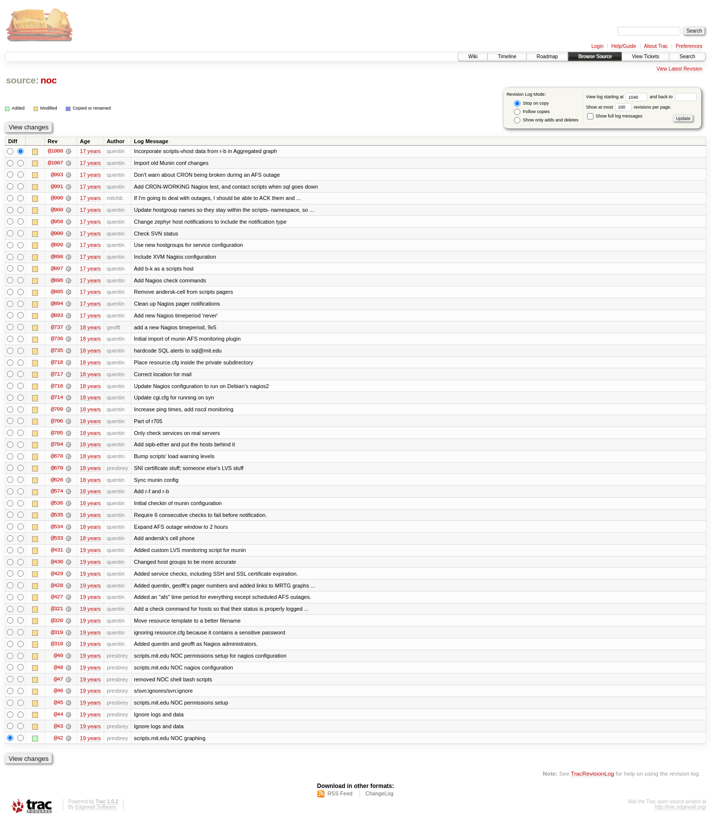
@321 (57, 613)
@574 (57, 495)
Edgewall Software (95, 813)
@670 (57, 471)
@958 (57, 222)
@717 (57, 376)
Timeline (507, 56)
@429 (57, 578)
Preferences (689, 46)
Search (687, 56)
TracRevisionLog (592, 779)
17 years (90, 151)
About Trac (656, 46)
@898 (57, 258)
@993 (57, 175)
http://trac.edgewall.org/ (680, 813)
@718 (57, 364)
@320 (57, 625)
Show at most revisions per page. (629, 107)
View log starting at (618, 96)
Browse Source (595, 56)
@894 (57, 305)
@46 (58, 696)
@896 (57, 281)
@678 (57, 459)
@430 (57, 566)
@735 (57, 352)
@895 (57, 293)
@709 (57, 412)
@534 (57, 530)
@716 (57, 388)
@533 (57, 542)
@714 (57, 400)
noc (48, 80)
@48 (58, 672)
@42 (58, 743)
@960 (57, 210)
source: (22, 80)
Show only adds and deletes (546, 120)
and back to (673, 96)
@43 (58, 732)
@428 (57, 589)
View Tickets (645, 56)
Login (597, 46)
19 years (90, 554)
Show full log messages (614, 116)
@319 (57, 637)
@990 (57, 198)
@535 (57, 518)
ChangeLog (379, 799)
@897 (57, 270)
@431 (57, 554)
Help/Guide (623, 46)
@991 (57, 187)
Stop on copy (531, 103)
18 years (90, 329)
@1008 (55, 151)
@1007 (55, 163)
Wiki (472, 56)
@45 (58, 708)
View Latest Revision (680, 69)
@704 (57, 447)
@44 (58, 720)
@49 (58, 661)
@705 (57, 435)
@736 (57, 341)
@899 (57, 246)
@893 (57, 317)
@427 (57, 601)
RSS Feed (340, 799)
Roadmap (547, 56)
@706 (57, 424)
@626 (57, 483)
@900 (57, 234)
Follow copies (532, 112)
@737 (57, 329)
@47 (58, 684)
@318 (57, 649)
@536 (57, 507)
